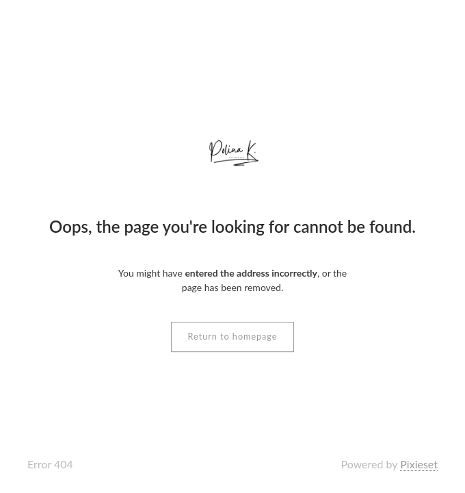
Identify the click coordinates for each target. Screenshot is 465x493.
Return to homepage (233, 336)
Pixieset (419, 463)
